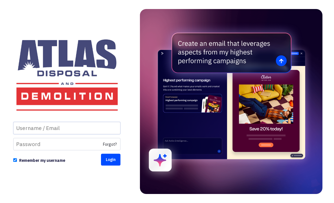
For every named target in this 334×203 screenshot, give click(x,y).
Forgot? (110, 144)
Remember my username (42, 160)
